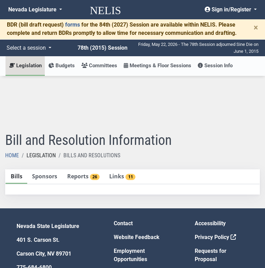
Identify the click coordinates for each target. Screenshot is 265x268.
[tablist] (132, 131)
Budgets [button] (61, 65)
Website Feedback (137, 186)
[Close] (256, 27)
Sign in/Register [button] (229, 9)
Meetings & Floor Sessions (157, 65)
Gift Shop (125, 222)
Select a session (27, 47)
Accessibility (210, 172)
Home (12, 104)
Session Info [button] (215, 65)
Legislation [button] (25, 65)
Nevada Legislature (33, 9)
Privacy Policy (215, 186)
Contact (123, 172)
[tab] (16, 126)
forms (72, 24)
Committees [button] (99, 65)
